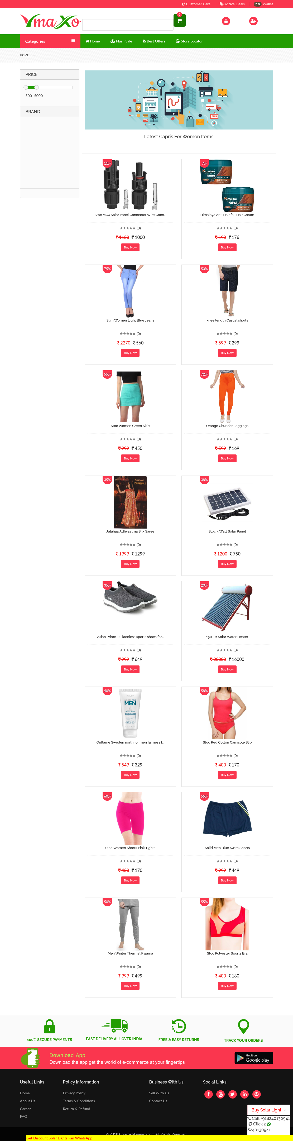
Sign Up (260, 20)
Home (25, 1093)
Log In (231, 20)
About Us (27, 1101)
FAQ (23, 1116)
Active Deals (232, 4)
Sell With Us (159, 1093)
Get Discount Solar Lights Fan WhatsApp (59, 1138)
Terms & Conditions (79, 1101)
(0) (139, 228)
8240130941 (259, 1129)
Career (25, 1108)
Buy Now (130, 247)
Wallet (263, 4)
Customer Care (196, 4)
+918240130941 (275, 1118)
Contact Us (158, 1101)
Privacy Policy (74, 1093)
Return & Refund (76, 1108)
